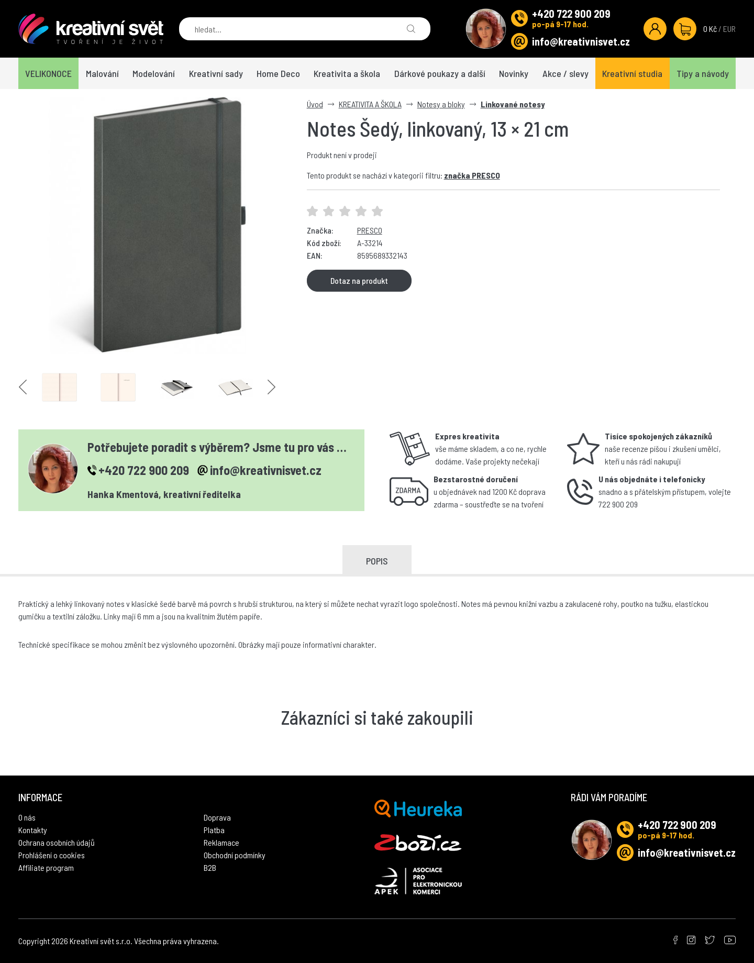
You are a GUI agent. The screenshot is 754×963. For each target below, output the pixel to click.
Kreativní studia (632, 73)
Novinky (513, 73)
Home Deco (278, 73)
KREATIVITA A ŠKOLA (370, 104)
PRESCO (369, 230)
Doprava (217, 817)
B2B (210, 867)
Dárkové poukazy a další (439, 73)
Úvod (315, 104)
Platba (214, 830)
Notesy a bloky (441, 104)
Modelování (153, 73)
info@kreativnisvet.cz (581, 41)
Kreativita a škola (347, 73)
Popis (377, 561)
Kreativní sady (216, 73)
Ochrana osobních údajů (56, 842)
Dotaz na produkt (359, 280)
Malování (102, 73)
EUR (729, 29)
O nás (27, 817)
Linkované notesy (513, 104)
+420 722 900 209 (571, 13)
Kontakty (32, 830)
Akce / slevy (565, 73)
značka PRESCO (472, 175)
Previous (23, 387)
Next (271, 387)
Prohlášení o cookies (51, 855)
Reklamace (221, 842)
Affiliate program (46, 867)
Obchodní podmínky (234, 855)
